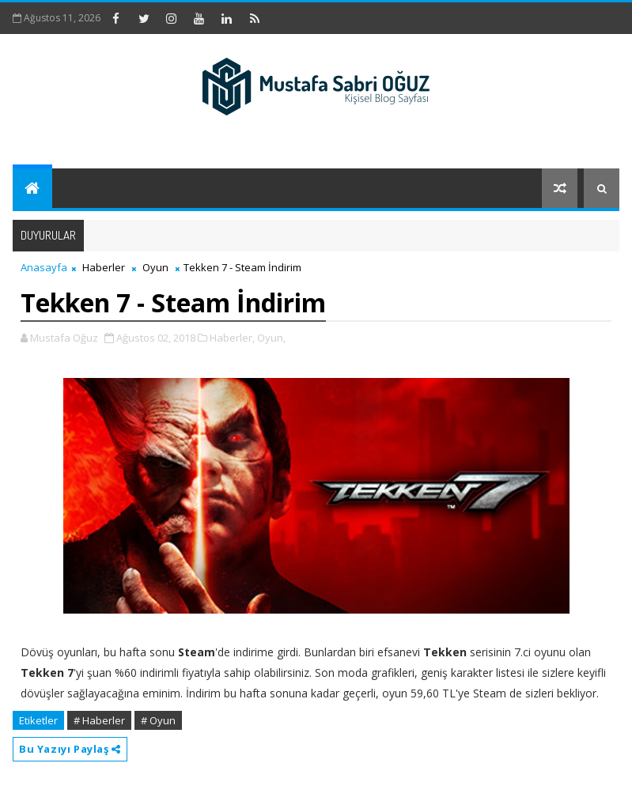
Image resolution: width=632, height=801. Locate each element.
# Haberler (99, 720)
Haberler (103, 267)
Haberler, (232, 338)
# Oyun (158, 720)
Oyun (155, 267)
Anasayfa (44, 267)
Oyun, (271, 338)
